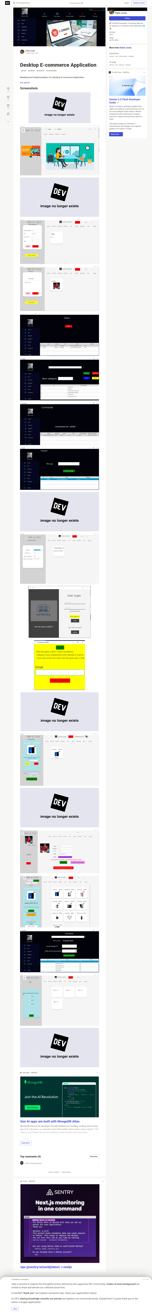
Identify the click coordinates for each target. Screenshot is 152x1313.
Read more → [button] (116, 134)
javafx (23, 70)
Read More (26, 1143)
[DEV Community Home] (7, 3)
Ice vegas (127, 63)
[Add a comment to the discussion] (61, 1164)
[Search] (14, 3)
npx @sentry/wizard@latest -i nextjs (46, 1267)
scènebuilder (51, 70)
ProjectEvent (127, 54)
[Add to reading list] (8, 106)
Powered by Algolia (76, 3)
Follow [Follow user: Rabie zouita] (127, 18)
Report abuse (66, 1172)
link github (25, 82)
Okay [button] (15, 1309)
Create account (139, 3)
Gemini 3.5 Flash (115, 106)
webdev (31, 70)
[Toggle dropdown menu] (97, 1072)
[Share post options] (8, 121)
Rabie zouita (30, 51)
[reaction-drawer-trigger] (8, 89)
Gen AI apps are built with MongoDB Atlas (50, 1121)
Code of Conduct (53, 1172)
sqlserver (41, 70)
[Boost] (8, 114)
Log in (126, 3)
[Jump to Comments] (8, 98)
